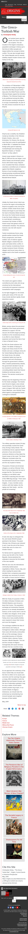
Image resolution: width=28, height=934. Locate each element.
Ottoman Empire (7, 727)
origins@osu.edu (23, 913)
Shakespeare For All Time (14, 841)
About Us (25, 916)
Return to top (22, 705)
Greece (4, 721)
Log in (25, 927)
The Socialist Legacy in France (14, 816)
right (21, 667)
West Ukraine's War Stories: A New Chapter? (14, 792)
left (10, 664)
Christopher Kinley (9, 35)
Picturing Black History (22, 925)
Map (15, 4)
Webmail (25, 4)
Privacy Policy (24, 914)
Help (6, 4)
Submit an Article (23, 918)
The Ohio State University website (4, 1)
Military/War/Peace (8, 725)
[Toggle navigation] (25, 22)
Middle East (6, 723)
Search (4, 17)
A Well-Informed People (22, 924)
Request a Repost (23, 920)
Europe (4, 719)
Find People (19, 4)
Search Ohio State (9, 6)
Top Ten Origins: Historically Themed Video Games (14, 740)
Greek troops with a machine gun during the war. (14, 322)
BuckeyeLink (10, 4)
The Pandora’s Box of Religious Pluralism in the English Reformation (14, 767)
